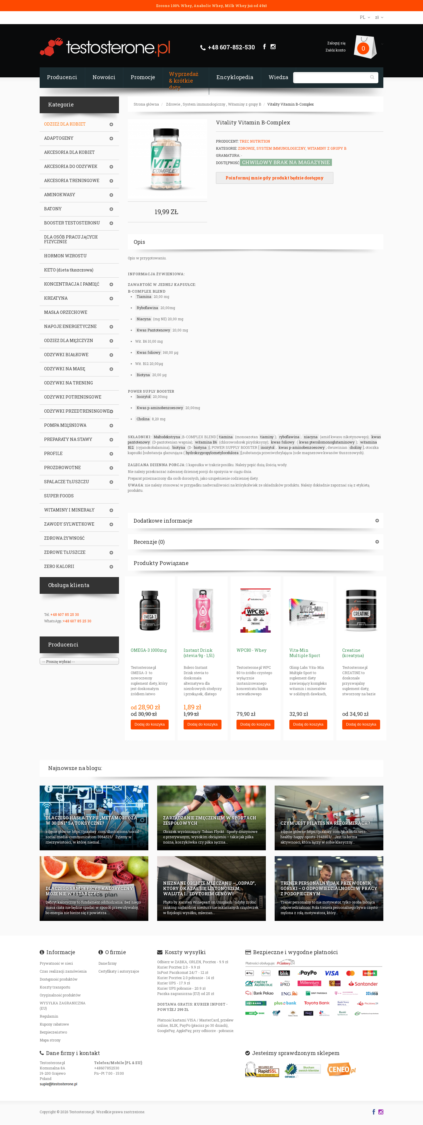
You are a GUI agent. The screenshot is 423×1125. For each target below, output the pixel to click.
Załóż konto (335, 50)
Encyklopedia (234, 77)
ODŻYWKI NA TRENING (68, 383)
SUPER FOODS (59, 496)
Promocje (143, 77)
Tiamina (144, 296)
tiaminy (266, 436)
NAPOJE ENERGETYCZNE (70, 326)
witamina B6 (206, 442)
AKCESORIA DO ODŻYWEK (71, 166)
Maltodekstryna (167, 436)
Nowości (104, 77)
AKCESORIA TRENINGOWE (71, 180)
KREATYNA (56, 298)
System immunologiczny (204, 104)
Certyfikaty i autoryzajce (118, 971)
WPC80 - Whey (251, 650)
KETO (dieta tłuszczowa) (68, 270)
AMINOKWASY (59, 194)
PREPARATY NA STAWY (68, 439)
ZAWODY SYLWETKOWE (69, 524)
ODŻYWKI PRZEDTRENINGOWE (77, 411)
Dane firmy (107, 963)
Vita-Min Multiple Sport (304, 652)
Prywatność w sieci (56, 963)
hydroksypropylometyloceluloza (212, 452)
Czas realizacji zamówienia (63, 971)
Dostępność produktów (59, 979)
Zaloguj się (336, 43)
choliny (356, 447)
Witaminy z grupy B (244, 104)
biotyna (178, 447)
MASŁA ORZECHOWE (65, 312)
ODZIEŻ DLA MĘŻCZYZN (68, 340)
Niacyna (144, 318)
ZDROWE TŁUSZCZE (64, 552)
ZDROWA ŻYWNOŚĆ (64, 538)
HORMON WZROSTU (65, 256)
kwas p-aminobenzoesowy (302, 447)
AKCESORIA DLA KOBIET (69, 152)
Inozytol (143, 396)
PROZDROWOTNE (62, 467)
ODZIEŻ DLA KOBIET (65, 124)
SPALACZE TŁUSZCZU (66, 481)
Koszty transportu (55, 987)
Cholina (143, 418)
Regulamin (49, 1016)
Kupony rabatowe (54, 1024)
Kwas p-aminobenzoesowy (160, 407)
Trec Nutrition (254, 141)
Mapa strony (50, 1040)
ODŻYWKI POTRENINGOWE (72, 397)
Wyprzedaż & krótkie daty (183, 80)
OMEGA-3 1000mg (149, 650)
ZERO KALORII (59, 566)
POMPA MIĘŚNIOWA (65, 425)
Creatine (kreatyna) (353, 652)
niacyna (311, 436)
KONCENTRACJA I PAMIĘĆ (71, 284)
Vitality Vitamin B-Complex (290, 104)
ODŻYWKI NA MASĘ (64, 368)
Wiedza (278, 77)
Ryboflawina (147, 307)
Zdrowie (173, 104)
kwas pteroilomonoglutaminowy (327, 442)
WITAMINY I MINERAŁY (69, 510)
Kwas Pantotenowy (153, 330)
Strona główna (146, 104)
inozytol (267, 447)
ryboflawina (289, 436)
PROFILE (53, 453)
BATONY (53, 208)
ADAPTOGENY (58, 138)
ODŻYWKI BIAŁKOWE (66, 354)
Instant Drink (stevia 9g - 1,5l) (199, 652)
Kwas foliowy (148, 352)
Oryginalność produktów (60, 995)
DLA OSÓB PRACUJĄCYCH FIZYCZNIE (71, 239)
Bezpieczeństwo (53, 1032)
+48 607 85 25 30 (64, 614)
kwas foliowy (282, 442)
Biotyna (143, 374)
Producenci (62, 77)
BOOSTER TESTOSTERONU (72, 223)
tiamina (226, 436)
